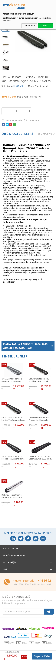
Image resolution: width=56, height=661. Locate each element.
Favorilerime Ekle (11, 120)
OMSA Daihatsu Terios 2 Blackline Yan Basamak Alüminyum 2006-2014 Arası (13, 380)
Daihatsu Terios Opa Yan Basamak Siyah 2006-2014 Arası (40, 457)
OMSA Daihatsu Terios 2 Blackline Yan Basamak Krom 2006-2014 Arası (39, 380)
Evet (45, 25)
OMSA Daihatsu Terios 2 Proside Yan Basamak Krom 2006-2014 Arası (13, 418)
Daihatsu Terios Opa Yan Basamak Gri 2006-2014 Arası (12, 496)
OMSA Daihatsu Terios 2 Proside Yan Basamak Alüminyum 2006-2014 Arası (40, 418)
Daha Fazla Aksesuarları (25, 346)
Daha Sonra (29, 25)
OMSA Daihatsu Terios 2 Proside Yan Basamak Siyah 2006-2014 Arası (13, 457)
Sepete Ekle (42, 656)
